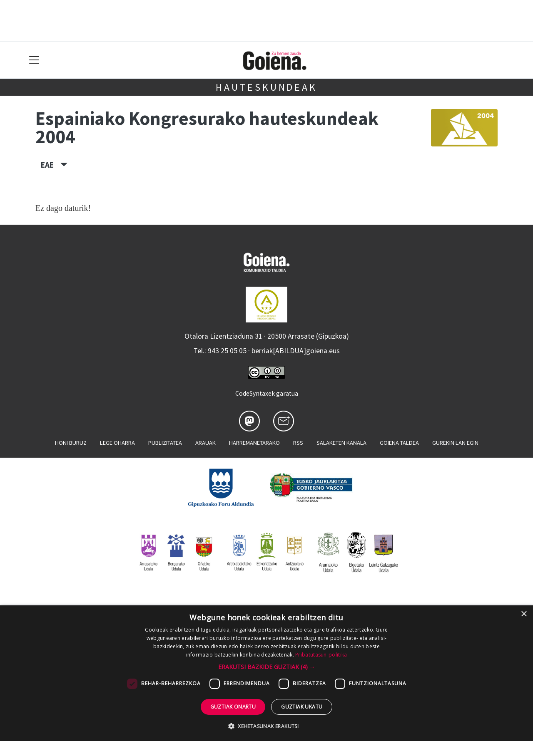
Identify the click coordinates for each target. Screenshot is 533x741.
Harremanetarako (254, 442)
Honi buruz (71, 442)
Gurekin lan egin (455, 442)
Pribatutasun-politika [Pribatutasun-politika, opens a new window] (321, 654)
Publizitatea (165, 442)
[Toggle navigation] (34, 60)
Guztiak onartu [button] (233, 706)
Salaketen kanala (341, 442)
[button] (266, 666)
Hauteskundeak (266, 87)
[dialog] (266, 673)
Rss (298, 442)
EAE (54, 165)
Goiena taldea (399, 442)
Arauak (205, 442)
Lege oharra (117, 442)
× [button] (524, 614)
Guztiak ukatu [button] (301, 706)
